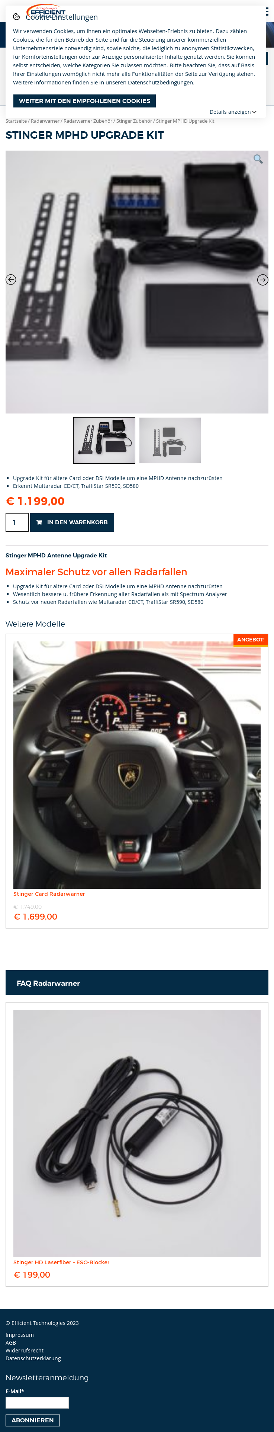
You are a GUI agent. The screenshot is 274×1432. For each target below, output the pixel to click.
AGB (11, 1342)
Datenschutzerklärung (33, 1358)
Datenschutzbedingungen (160, 82)
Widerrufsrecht (24, 1350)
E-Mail (15, 1391)
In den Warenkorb (77, 522)
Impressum (20, 1334)
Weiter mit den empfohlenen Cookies (84, 101)
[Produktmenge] (17, 522)
